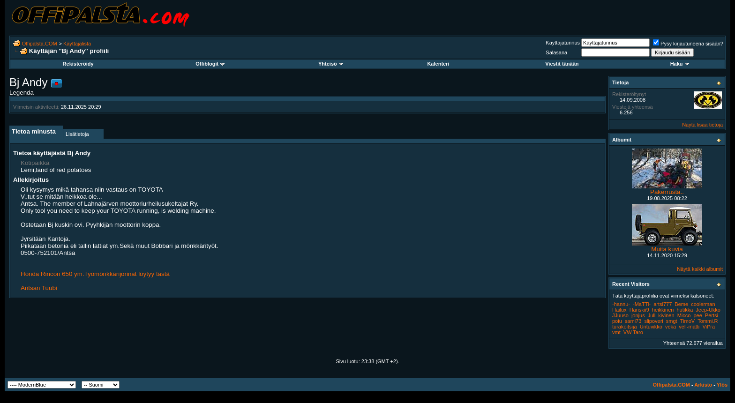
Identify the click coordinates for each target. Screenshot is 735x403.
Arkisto (703, 385)
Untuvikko (651, 326)
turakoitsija (624, 326)
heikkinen (663, 310)
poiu (617, 321)
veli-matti (689, 326)
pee (697, 315)
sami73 (633, 321)
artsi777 (662, 304)
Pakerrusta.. (667, 191)
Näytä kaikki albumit (700, 269)
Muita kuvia (666, 249)
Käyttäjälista (77, 43)
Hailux (619, 310)
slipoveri (653, 321)
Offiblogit (210, 64)
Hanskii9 (639, 310)
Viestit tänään (561, 64)
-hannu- (621, 304)
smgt (671, 321)
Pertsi (711, 315)
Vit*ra (708, 326)
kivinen (666, 315)
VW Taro (633, 332)
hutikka (684, 310)
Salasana (556, 52)
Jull (652, 315)
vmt (616, 332)
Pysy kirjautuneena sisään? (688, 43)
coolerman (703, 304)
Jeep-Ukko (708, 310)
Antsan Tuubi (39, 287)
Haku (679, 64)
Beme (681, 304)
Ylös (722, 385)
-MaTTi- (642, 304)
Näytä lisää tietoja (702, 124)
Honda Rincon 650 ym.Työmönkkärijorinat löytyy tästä (95, 273)
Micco (684, 315)
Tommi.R (708, 321)
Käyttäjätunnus (563, 42)
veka (670, 326)
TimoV (687, 321)
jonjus (638, 315)
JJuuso (620, 315)
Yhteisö (330, 64)
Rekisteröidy (78, 64)
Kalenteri (438, 64)
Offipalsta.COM (39, 43)
